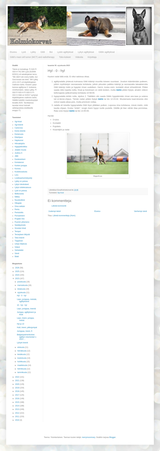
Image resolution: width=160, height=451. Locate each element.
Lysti (24, 52)
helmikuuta (22, 369)
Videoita (79, 57)
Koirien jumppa (21, 165)
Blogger (112, 437)
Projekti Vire (19, 219)
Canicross (19, 128)
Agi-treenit (19, 125)
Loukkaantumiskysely (23, 178)
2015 (17, 402)
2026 (17, 268)
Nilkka (17, 197)
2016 (17, 398)
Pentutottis (19, 212)
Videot (17, 247)
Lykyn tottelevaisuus (23, 187)
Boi (51, 52)
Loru (16, 175)
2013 (17, 409)
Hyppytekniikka (21, 147)
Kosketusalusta (21, 172)
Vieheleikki (19, 250)
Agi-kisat (60, 193)
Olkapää (18, 203)
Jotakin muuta (20, 150)
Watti (17, 256)
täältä (119, 90)
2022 (17, 377)
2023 (17, 278)
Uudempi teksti (54, 211)
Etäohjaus (19, 137)
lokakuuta (21, 289)
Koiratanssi (19, 162)
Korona (18, 169)
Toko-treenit (19, 238)
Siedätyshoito (20, 225)
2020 (17, 384)
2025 (17, 271)
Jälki (16, 156)
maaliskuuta (22, 365)
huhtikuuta (21, 362)
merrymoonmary (88, 437)
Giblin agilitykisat (107, 52)
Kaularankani (20, 159)
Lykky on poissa (21, 181)
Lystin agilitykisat (65, 52)
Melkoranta (19, 194)
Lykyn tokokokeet (22, 184)
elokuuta (21, 347)
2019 (17, 388)
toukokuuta (22, 358)
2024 (17, 275)
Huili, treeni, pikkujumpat (27, 327)
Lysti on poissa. (21, 191)
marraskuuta (22, 285)
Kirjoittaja (92, 57)
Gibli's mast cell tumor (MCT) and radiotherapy (32, 57)
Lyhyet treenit (22, 343)
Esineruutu (19, 134)
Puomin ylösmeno (22, 222)
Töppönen (19, 241)
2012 (17, 413)
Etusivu (13, 52)
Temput (18, 231)
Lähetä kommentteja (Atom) (64, 215)
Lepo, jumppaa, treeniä (26, 309)
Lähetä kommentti (59, 206)
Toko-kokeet (65, 57)
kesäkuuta (21, 354)
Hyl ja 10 (20, 324)
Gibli (42, 52)
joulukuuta (21, 282)
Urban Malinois (21, 244)
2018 (17, 391)
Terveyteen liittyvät (22, 234)
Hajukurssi (19, 140)
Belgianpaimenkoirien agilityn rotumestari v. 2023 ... (26, 337)
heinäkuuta (22, 351)
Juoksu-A (18, 153)
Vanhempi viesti (140, 211)
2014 (17, 406)
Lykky (33, 52)
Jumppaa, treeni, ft (24, 331)
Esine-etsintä (20, 131)
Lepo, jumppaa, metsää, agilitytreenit (27, 300)
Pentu (17, 209)
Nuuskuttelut (20, 200)
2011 (17, 416)
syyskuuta (21, 292)
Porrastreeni (20, 216)
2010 (17, 420)
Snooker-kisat (20, 228)
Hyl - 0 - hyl (21, 296)
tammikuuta (22, 372)
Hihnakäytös (20, 143)
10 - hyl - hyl (22, 305)
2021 (17, 380)
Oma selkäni (20, 206)
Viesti (17, 253)
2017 (17, 395)
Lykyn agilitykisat (86, 52)
